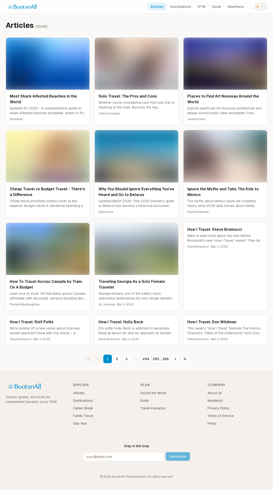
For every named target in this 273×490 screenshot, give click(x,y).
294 (146, 359)
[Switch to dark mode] (260, 6)
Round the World (153, 393)
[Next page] (175, 359)
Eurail (216, 7)
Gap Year (80, 423)
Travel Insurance (153, 408)
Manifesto (236, 7)
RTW (202, 7)
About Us (215, 393)
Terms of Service (221, 416)
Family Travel (83, 416)
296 (165, 359)
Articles (157, 7)
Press (212, 423)
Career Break (83, 408)
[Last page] (184, 359)
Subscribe (177, 456)
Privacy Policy (219, 408)
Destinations (180, 7)
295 (156, 359)
